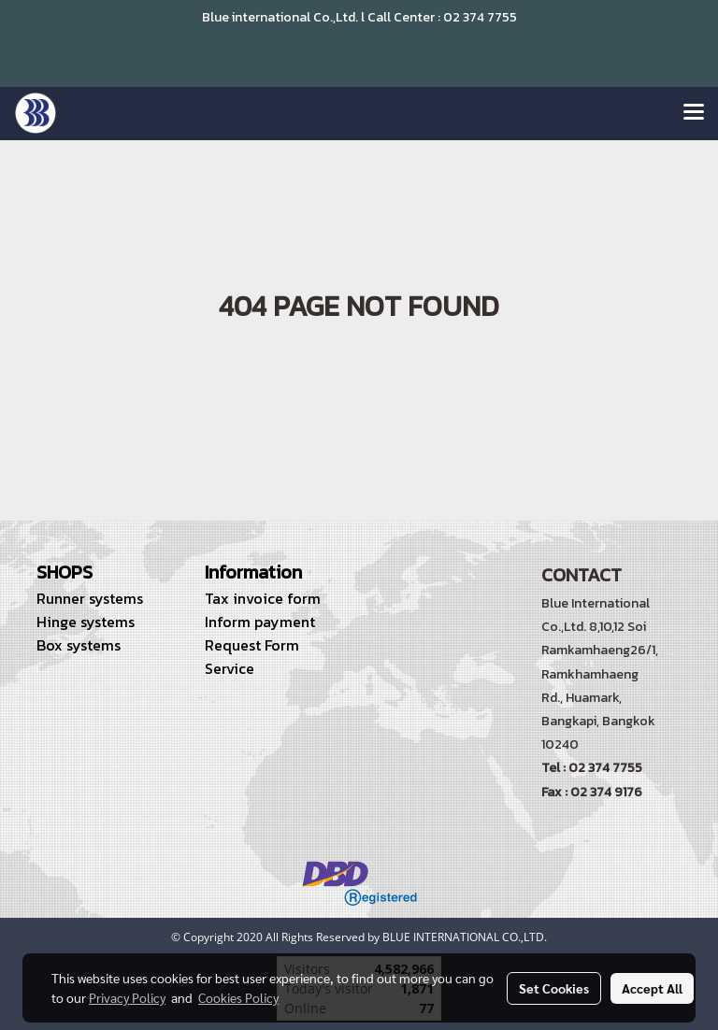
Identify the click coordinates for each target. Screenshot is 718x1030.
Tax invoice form (263, 598)
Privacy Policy (127, 997)
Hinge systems (85, 621)
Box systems (78, 645)
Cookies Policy (238, 997)
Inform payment (260, 621)
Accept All (652, 988)
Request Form (252, 645)
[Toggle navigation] (693, 113)
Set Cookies (554, 988)
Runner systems (89, 598)
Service (229, 668)
